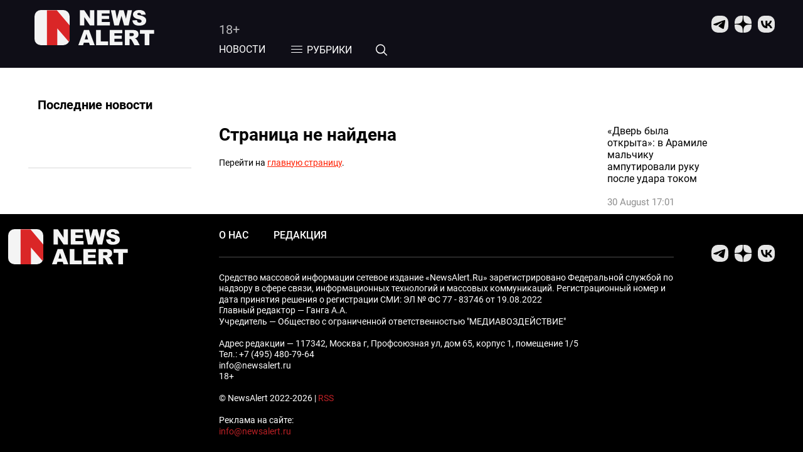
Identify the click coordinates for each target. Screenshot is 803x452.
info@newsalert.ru (255, 431)
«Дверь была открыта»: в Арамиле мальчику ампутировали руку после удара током (657, 155)
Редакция (300, 235)
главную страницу (304, 163)
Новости (242, 49)
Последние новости (95, 104)
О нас (233, 235)
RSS (326, 398)
